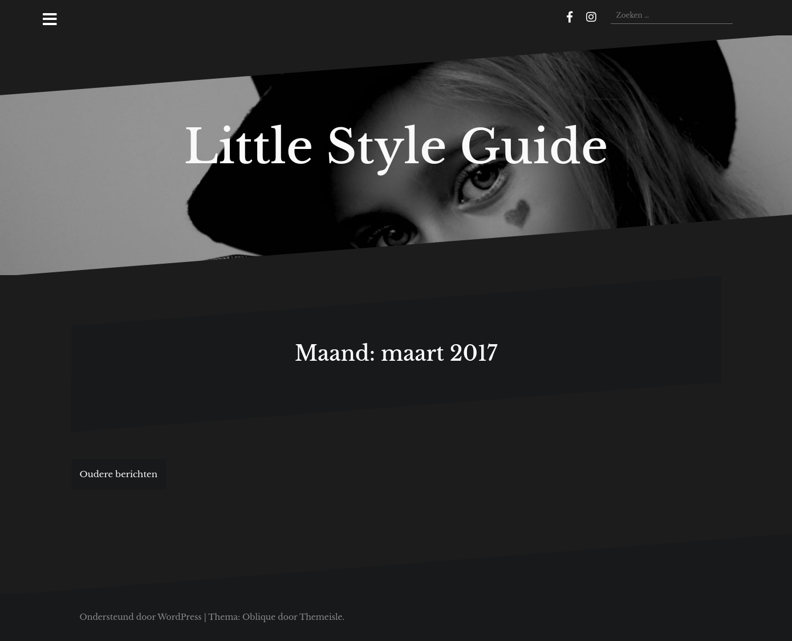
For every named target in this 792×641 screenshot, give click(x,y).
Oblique (258, 617)
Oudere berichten (119, 474)
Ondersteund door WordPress (141, 617)
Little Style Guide (396, 147)
